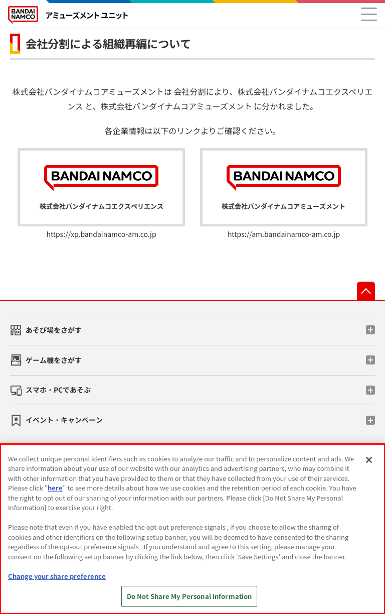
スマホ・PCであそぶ (58, 390)
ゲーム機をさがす (54, 360)
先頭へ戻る (366, 291)
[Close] (369, 460)
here (55, 488)
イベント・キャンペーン (64, 420)
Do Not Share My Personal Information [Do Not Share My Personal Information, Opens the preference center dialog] (189, 596)
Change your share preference (57, 576)
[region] (192, 529)
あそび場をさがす (54, 330)
